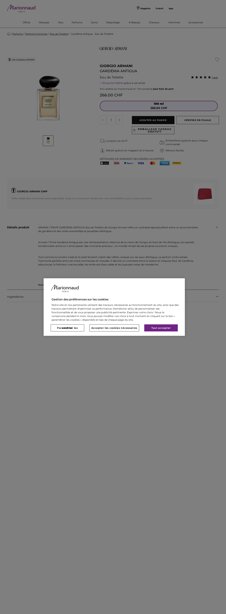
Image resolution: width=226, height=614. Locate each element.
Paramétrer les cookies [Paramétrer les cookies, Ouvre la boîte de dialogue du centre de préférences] (67, 328)
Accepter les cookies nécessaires (114, 328)
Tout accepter (161, 328)
